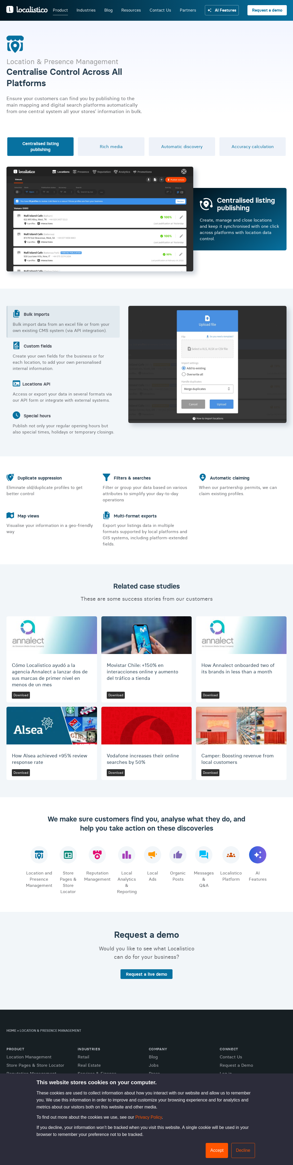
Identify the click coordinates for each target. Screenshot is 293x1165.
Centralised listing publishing (40, 146)
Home (11, 1030)
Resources (131, 10)
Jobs (153, 1065)
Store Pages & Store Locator (35, 1065)
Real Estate (89, 1065)
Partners (188, 10)
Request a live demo (146, 974)
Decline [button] (243, 1150)
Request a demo (267, 10)
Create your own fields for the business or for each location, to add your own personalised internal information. (64, 356)
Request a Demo (236, 1065)
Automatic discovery (181, 146)
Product (60, 10)
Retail (83, 1056)
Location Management (28, 1056)
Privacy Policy (148, 1117)
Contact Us (160, 10)
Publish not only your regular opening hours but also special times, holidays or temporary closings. (64, 423)
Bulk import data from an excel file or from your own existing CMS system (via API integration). (64, 321)
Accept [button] (216, 1150)
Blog (108, 10)
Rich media (111, 146)
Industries (85, 10)
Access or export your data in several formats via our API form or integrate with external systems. (64, 391)
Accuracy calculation (253, 146)
